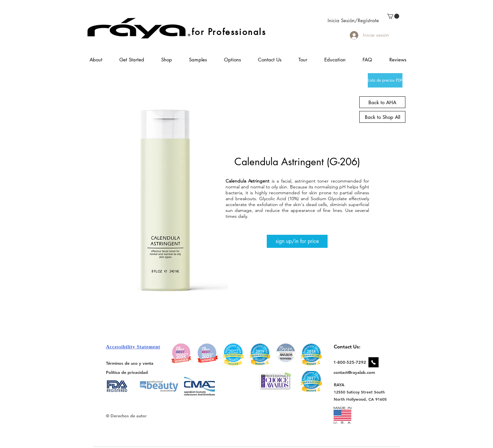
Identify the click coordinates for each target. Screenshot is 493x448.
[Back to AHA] (382, 102)
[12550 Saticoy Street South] (359, 392)
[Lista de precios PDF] (385, 80)
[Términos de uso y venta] (129, 363)
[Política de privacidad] (127, 372)
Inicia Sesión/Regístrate (353, 20)
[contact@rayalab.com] (355, 372)
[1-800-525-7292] (349, 362)
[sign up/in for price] (297, 241)
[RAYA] (343, 384)
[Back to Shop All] (382, 117)
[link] (393, 16)
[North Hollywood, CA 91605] (360, 399)
